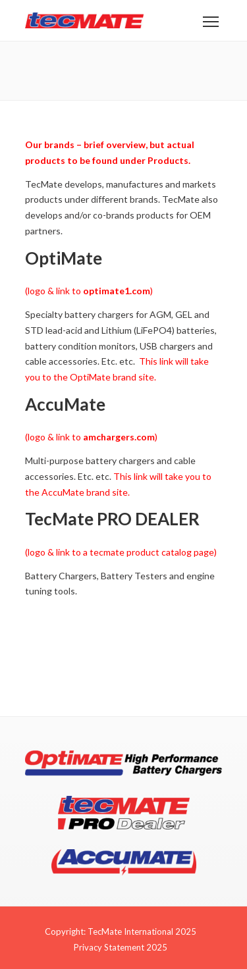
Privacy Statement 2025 (120, 947)
